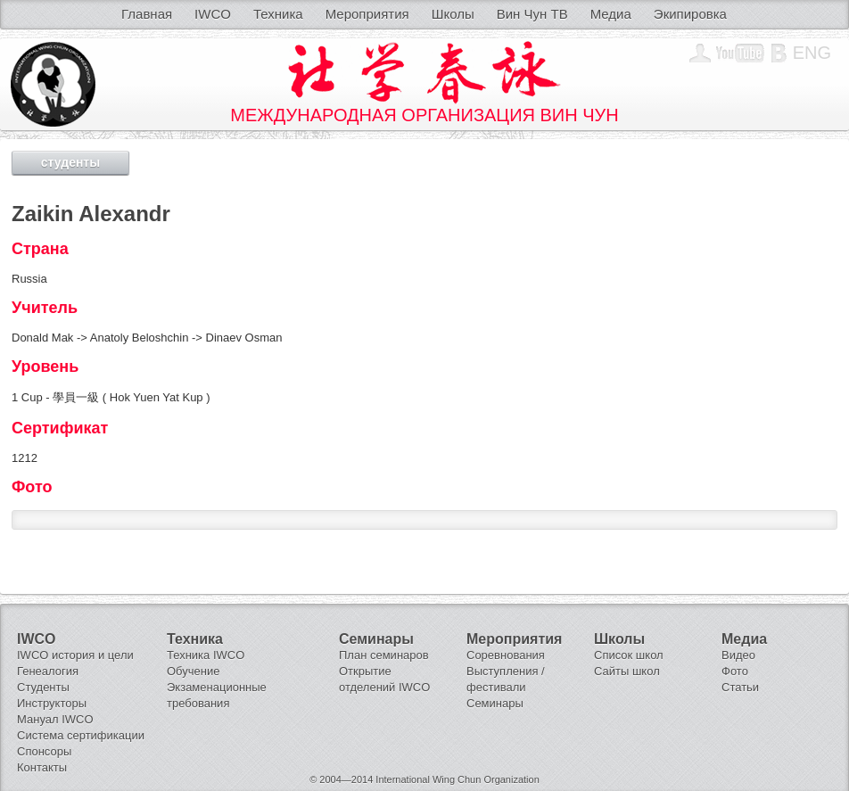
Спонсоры (44, 751)
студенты (70, 162)
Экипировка (690, 13)
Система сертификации (80, 735)
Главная (146, 13)
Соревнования (505, 655)
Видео (738, 655)
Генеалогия (47, 671)
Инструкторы (52, 703)
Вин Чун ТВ (532, 13)
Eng (812, 52)
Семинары (494, 703)
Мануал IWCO (55, 719)
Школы (453, 13)
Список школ (629, 655)
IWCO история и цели (75, 655)
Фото (734, 671)
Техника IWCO (205, 655)
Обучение (193, 671)
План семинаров (384, 655)
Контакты (42, 767)
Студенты (43, 687)
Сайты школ (627, 671)
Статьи (740, 687)
